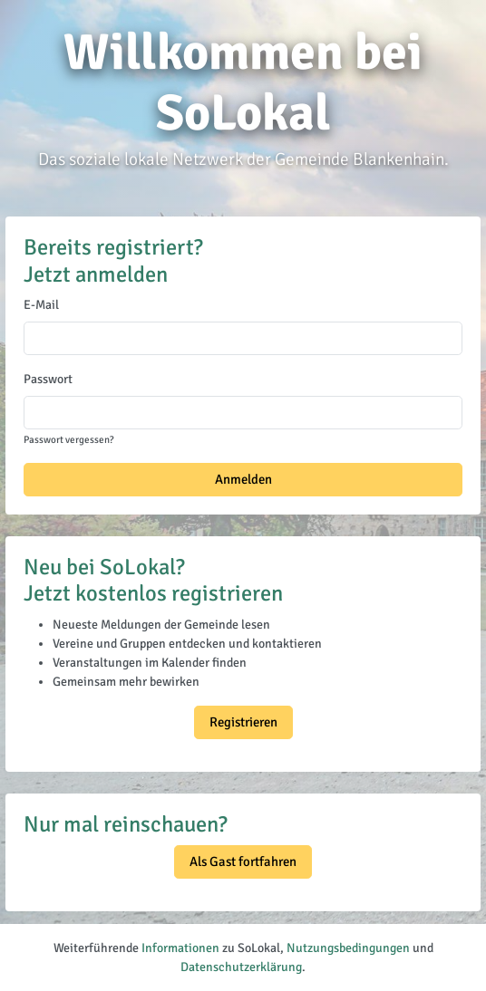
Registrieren (243, 722)
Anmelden (243, 479)
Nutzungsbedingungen (348, 948)
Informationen (180, 948)
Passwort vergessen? (68, 439)
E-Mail (41, 305)
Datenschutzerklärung (241, 967)
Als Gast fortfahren (243, 861)
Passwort (48, 379)
